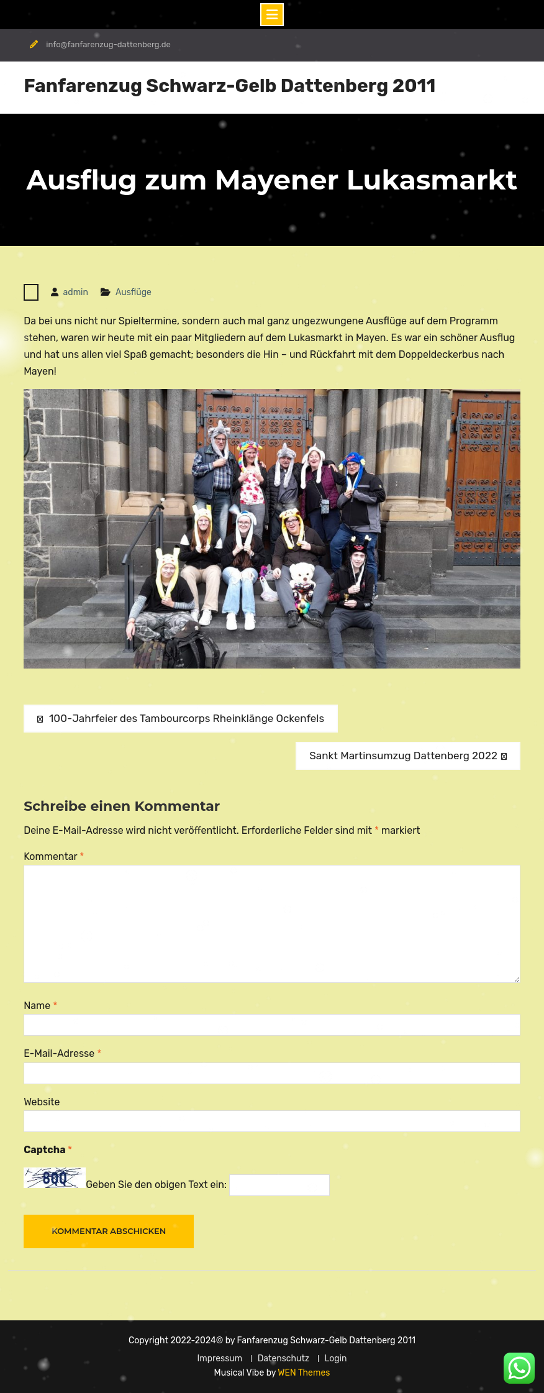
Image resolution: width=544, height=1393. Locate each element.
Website (42, 1102)
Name (40, 1006)
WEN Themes (304, 1373)
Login (336, 1358)
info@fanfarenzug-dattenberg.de (108, 44)
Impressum (219, 1358)
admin (75, 292)
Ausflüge (134, 292)
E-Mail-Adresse (62, 1053)
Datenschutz (284, 1358)
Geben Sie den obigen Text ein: (156, 1184)
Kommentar (54, 856)
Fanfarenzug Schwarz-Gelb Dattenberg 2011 (229, 86)
